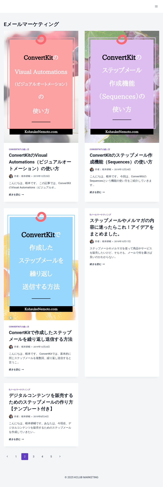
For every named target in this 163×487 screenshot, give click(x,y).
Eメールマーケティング (100, 215)
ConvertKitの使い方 (19, 149)
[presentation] (41, 87)
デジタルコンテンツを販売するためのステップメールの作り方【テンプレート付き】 (41, 402)
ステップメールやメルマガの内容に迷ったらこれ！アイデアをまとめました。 (122, 227)
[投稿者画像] (11, 176)
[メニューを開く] (156, 6)
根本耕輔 (25, 176)
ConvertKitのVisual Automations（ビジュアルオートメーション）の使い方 (40, 162)
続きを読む (16, 194)
